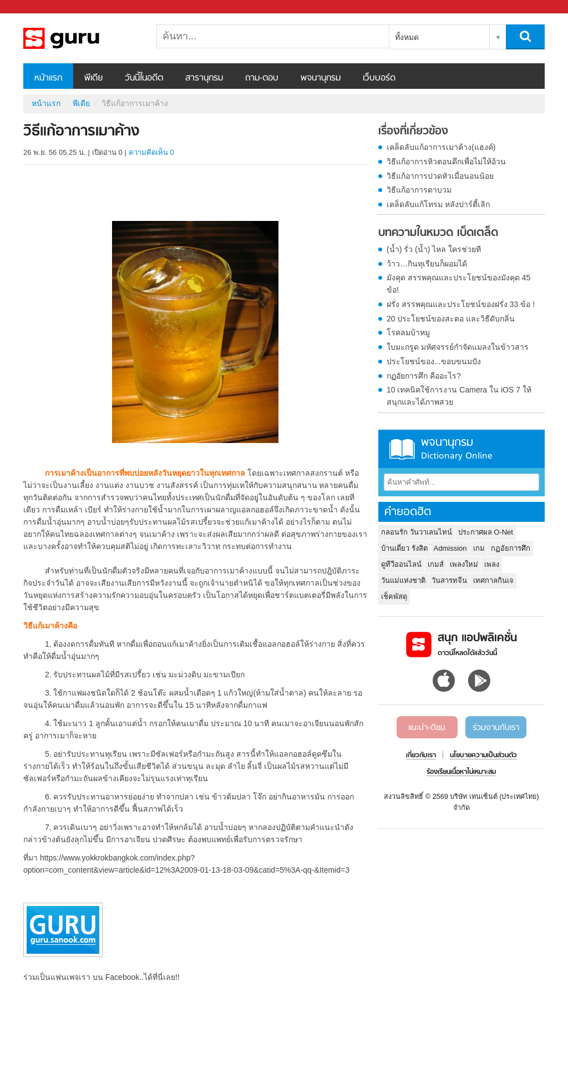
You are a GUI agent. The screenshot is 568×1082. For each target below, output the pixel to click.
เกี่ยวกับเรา (421, 755)
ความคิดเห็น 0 (151, 152)
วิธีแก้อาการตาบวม (419, 189)
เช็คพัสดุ (394, 596)
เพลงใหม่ (464, 564)
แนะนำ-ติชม (426, 727)
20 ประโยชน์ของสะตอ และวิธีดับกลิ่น (451, 318)
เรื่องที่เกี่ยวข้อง (413, 131)
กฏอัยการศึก (510, 548)
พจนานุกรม (321, 78)
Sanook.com (33, 7)
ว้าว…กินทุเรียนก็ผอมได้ (427, 263)
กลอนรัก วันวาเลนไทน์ (416, 532)
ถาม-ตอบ (261, 78)
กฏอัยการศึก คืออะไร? (424, 375)
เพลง (491, 564)
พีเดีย (93, 78)
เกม (479, 548)
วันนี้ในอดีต (144, 78)
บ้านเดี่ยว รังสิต (404, 548)
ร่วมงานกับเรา (496, 727)
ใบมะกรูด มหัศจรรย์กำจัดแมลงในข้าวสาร (458, 347)
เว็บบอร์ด (379, 78)
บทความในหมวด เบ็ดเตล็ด (438, 233)
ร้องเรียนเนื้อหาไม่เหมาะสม (461, 772)
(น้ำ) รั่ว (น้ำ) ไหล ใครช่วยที (434, 249)
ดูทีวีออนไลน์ (401, 564)
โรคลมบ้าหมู (408, 332)
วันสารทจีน (449, 580)
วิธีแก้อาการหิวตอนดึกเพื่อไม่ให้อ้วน (446, 161)
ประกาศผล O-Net (485, 532)
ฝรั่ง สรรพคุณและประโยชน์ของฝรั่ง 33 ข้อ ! (461, 304)
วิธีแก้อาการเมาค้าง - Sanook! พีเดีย (81, 38)
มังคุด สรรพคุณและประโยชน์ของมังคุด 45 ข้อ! (458, 283)
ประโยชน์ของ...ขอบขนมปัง (434, 361)
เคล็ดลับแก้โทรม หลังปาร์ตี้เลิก (438, 204)
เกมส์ (436, 564)
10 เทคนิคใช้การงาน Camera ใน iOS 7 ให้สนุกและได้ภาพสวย (459, 395)
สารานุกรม (204, 78)
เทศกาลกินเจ (493, 580)
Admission (450, 548)
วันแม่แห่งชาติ (403, 580)
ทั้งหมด (407, 37)
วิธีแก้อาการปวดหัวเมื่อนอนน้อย (440, 176)
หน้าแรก (48, 78)
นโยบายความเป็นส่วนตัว (483, 755)
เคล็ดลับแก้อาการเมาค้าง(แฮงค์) (441, 147)
